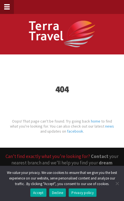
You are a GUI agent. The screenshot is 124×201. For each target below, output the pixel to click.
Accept (38, 192)
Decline (57, 192)
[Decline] (117, 183)
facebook (75, 131)
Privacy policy (82, 192)
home (95, 121)
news (109, 126)
